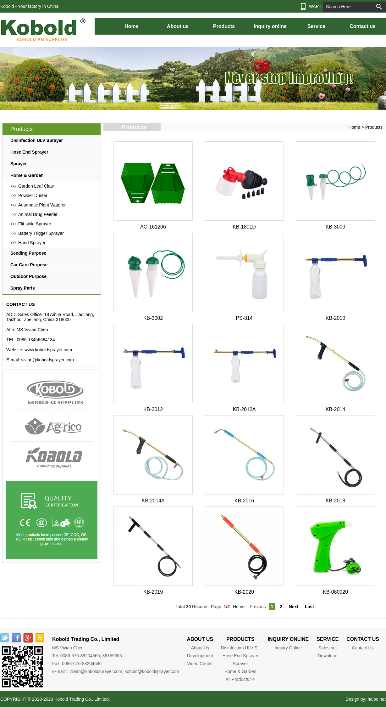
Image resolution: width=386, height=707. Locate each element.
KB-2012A (244, 409)
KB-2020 (244, 592)
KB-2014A (153, 500)
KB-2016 (244, 500)
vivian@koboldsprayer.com (47, 359)
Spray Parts (22, 288)
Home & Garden (27, 175)
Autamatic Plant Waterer (42, 204)
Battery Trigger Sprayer (41, 233)
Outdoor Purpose (28, 276)
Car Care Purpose (28, 264)
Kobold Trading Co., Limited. (82, 699)
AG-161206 (153, 226)
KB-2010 (335, 318)
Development (200, 655)
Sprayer (18, 163)
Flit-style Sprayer (34, 223)
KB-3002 (153, 318)
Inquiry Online (288, 647)
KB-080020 (335, 592)
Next (293, 606)
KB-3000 (335, 226)
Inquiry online (270, 26)
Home (131, 26)
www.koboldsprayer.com (48, 349)
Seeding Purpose (28, 253)
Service (316, 26)
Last (309, 606)
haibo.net (376, 699)
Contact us (363, 26)
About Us (200, 647)
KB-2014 (335, 409)
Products (224, 26)
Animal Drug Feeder (38, 214)
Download (327, 655)
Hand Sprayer (31, 242)
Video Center (200, 663)
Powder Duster (32, 195)
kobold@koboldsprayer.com (152, 671)
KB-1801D (244, 226)
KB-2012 (153, 409)
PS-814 (244, 318)
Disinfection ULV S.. (240, 647)
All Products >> (240, 679)
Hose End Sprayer (29, 152)
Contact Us (362, 647)
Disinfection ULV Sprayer (36, 140)
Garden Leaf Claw (36, 186)
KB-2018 (335, 500)
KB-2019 (153, 592)
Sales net (327, 647)
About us (178, 26)
